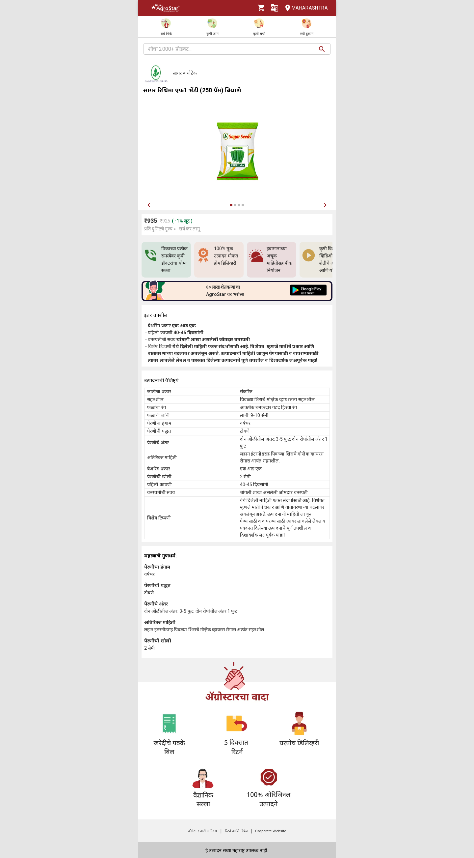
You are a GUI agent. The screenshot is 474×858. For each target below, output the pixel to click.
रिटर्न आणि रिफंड (236, 831)
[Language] (274, 8)
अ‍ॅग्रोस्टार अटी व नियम (202, 831)
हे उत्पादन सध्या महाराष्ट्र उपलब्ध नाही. (237, 850)
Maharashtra (304, 8)
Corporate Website (270, 831)
